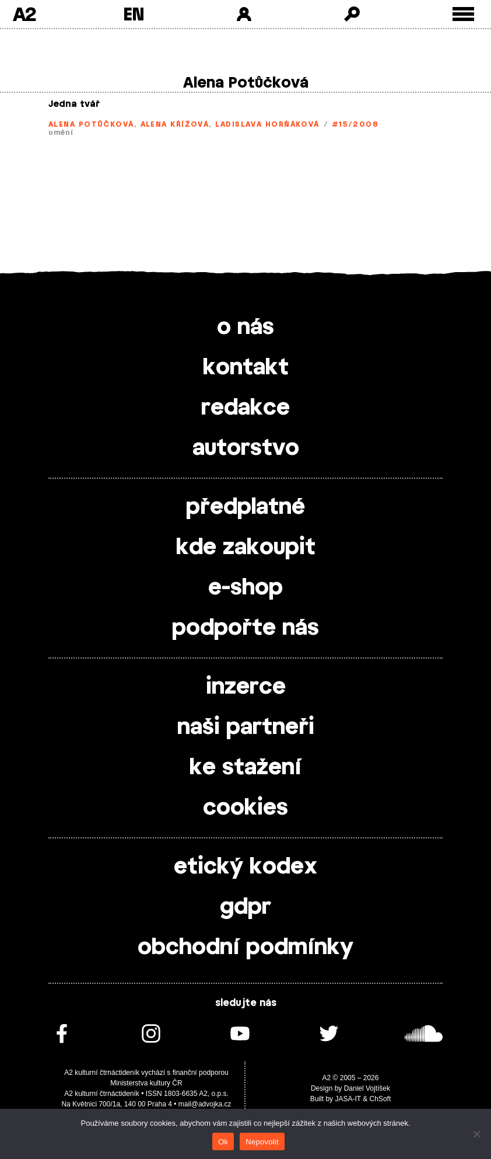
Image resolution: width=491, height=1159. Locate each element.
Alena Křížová (175, 124)
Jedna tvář (74, 104)
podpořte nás (245, 628)
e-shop (245, 588)
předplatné (245, 507)
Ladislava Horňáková (267, 124)
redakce (245, 408)
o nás (245, 328)
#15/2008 (355, 124)
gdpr (245, 907)
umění (60, 132)
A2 (24, 14)
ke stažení (245, 768)
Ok (223, 1141)
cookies (245, 808)
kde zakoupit (245, 548)
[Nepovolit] (476, 1134)
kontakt (246, 368)
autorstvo (245, 448)
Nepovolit (262, 1141)
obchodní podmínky (245, 948)
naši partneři (245, 728)
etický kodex (245, 867)
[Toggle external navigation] (463, 14)
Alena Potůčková (91, 124)
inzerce (246, 687)
